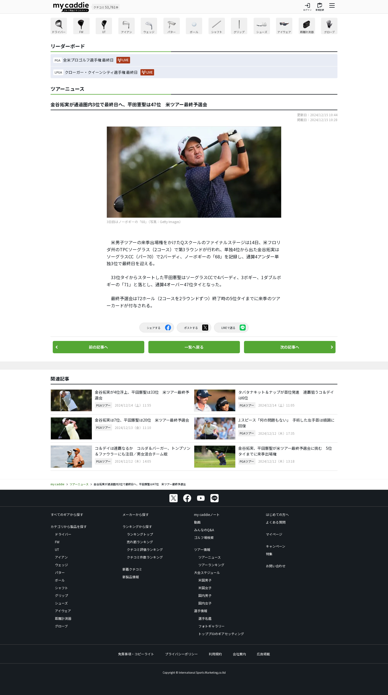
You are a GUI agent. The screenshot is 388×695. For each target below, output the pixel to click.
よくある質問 (276, 522)
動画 (197, 522)
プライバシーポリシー (181, 654)
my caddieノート (207, 514)
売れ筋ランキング (140, 541)
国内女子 (204, 603)
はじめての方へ (277, 514)
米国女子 (204, 587)
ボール (60, 580)
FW (57, 541)
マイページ (274, 534)
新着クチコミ (132, 569)
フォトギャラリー (211, 626)
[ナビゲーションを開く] (332, 6)
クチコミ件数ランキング (145, 557)
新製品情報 (130, 576)
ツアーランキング (211, 564)
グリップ (61, 595)
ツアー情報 (202, 549)
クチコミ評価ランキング (145, 549)
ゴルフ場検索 (204, 537)
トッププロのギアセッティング (221, 633)
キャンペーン (275, 546)
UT (57, 549)
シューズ (61, 603)
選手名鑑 (204, 618)
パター (60, 572)
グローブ (61, 626)
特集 (269, 553)
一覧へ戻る (194, 347)
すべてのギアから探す (67, 514)
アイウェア (63, 610)
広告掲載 (263, 654)
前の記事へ (98, 347)
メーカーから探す (135, 514)
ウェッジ (61, 564)
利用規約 (215, 654)
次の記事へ (289, 347)
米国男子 (204, 580)
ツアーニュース (209, 557)
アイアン (61, 557)
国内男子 (204, 595)
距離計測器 (63, 618)
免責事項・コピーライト (136, 654)
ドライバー (63, 534)
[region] (194, 27)
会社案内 (239, 654)
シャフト (61, 587)
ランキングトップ (140, 534)
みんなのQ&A (204, 529)
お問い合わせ (276, 565)
